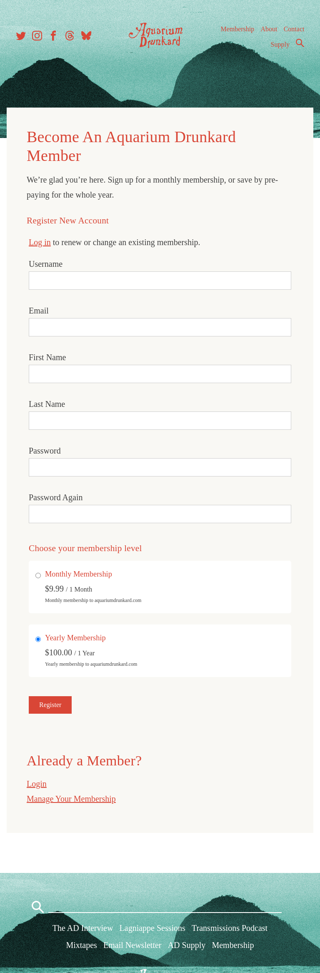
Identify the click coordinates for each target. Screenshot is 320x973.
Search (300, 43)
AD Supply (187, 945)
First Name (47, 357)
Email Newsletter (132, 945)
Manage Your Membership (71, 798)
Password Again (55, 497)
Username (45, 263)
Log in (40, 242)
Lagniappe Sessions (152, 928)
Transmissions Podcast (230, 928)
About (268, 29)
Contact (294, 29)
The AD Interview (82, 928)
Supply (280, 44)
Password (45, 450)
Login (37, 783)
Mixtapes (81, 945)
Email (39, 310)
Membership (237, 29)
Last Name (47, 404)
